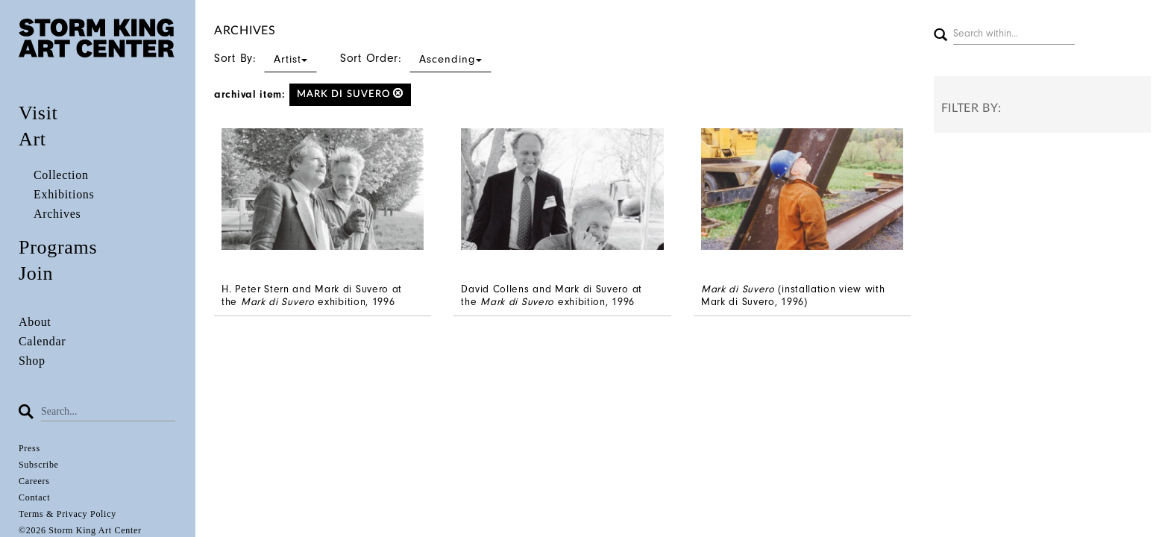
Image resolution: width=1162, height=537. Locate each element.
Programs (58, 247)
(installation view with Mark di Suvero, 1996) (793, 295)
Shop (32, 360)
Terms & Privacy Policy (67, 514)
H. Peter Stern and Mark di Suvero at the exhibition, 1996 (312, 295)
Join (36, 273)
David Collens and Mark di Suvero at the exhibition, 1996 (551, 295)
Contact (34, 497)
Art (32, 139)
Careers (34, 481)
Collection (61, 175)
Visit (38, 113)
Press (29, 448)
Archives (57, 213)
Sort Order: (416, 58)
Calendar (42, 341)
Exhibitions (64, 194)
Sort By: (265, 58)
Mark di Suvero (350, 93)
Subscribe (39, 464)
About (35, 321)
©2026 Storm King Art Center (80, 530)
